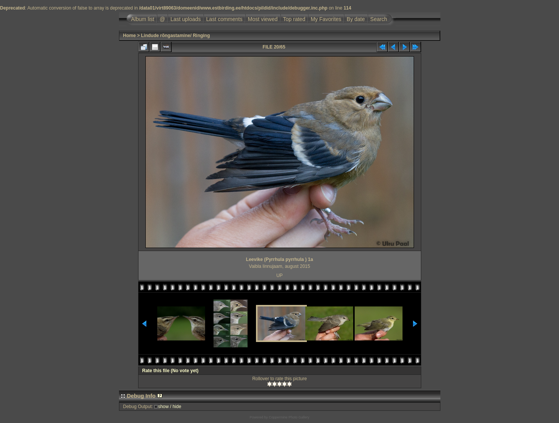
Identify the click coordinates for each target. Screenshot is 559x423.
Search (378, 19)
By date (356, 19)
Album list (143, 19)
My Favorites (326, 19)
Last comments (224, 19)
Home (129, 35)
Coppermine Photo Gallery (289, 417)
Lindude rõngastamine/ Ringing (175, 35)
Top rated (294, 19)
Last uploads (185, 19)
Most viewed (263, 19)
